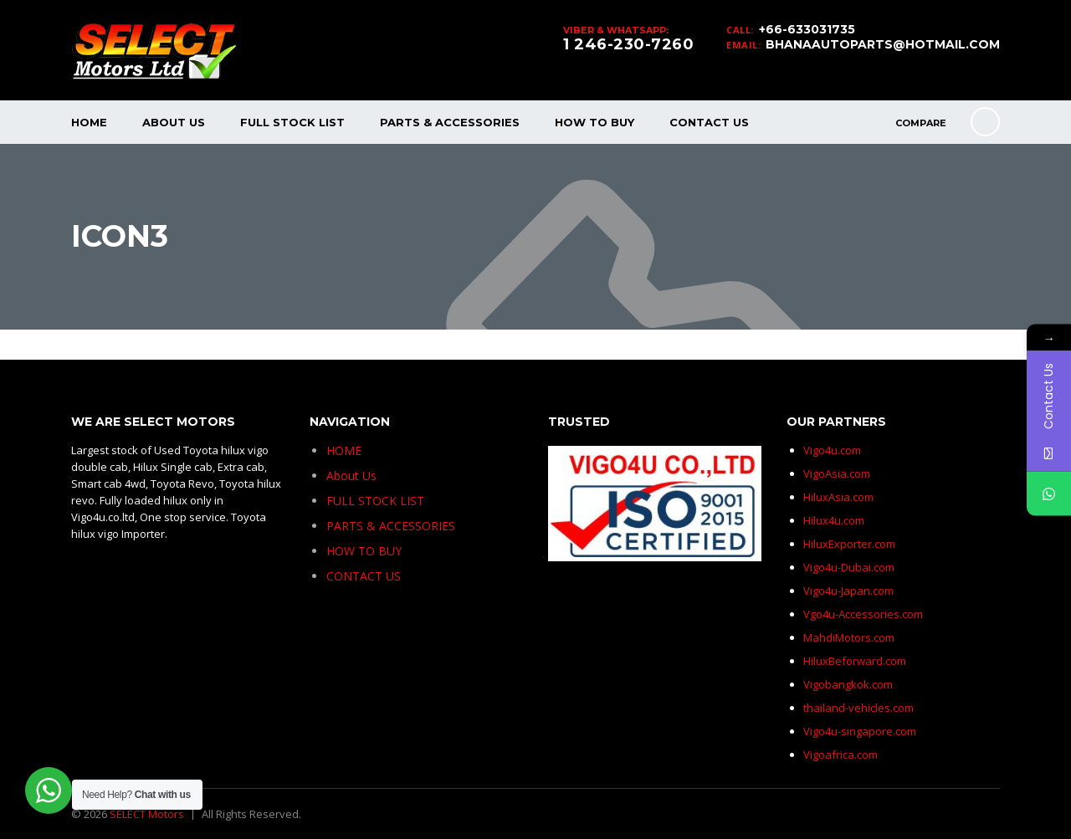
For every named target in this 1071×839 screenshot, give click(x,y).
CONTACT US (709, 122)
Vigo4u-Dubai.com (848, 567)
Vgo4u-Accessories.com (863, 614)
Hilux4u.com (833, 520)
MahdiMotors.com (848, 637)
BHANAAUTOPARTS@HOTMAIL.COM (883, 44)
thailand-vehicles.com (859, 707)
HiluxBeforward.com (854, 660)
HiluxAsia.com (838, 496)
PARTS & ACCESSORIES (450, 122)
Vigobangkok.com (848, 684)
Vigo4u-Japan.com (848, 590)
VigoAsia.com (836, 473)
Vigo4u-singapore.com (859, 731)
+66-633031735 (807, 29)
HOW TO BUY (594, 122)
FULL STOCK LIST (292, 122)
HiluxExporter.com (849, 543)
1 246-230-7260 (628, 44)
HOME (89, 122)
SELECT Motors (147, 813)
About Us (173, 122)
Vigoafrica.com (840, 754)
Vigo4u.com (832, 450)
